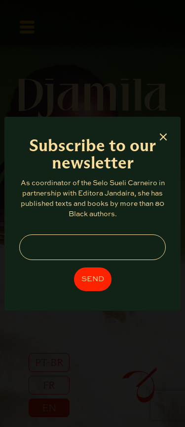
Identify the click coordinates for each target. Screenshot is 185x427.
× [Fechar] (163, 137)
